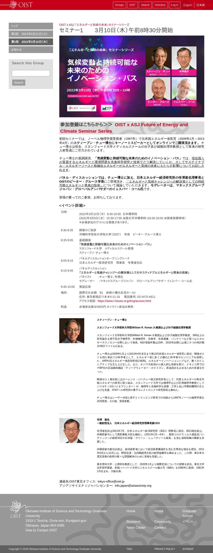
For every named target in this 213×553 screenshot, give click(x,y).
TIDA (129, 549)
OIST (132, 5)
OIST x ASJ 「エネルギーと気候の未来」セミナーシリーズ (94, 24)
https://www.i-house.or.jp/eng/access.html (124, 301)
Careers (160, 527)
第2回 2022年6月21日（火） (29, 34)
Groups (119, 5)
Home (130, 511)
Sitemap (187, 549)
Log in (174, 5)
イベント (187, 521)
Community (163, 521)
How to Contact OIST (41, 530)
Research (133, 521)
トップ (14, 26)
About (159, 511)
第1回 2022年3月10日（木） (29, 41)
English (187, 5)
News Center (136, 527)
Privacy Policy (165, 549)
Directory (160, 5)
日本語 (200, 5)
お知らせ (16, 49)
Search (145, 5)
